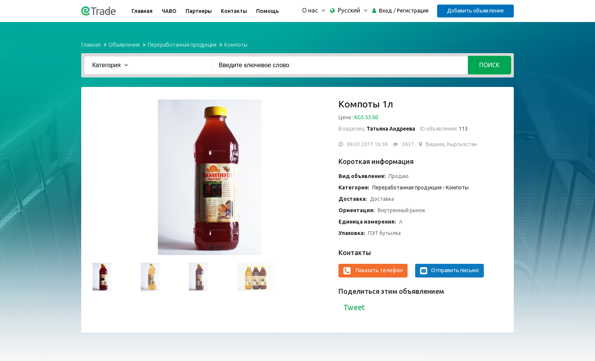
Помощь (267, 11)
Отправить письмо (449, 270)
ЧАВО (169, 11)
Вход (385, 11)
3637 (408, 144)
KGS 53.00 (366, 117)
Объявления (124, 45)
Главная (142, 11)
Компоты (235, 45)
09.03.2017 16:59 (367, 144)
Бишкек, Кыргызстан (451, 144)
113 (463, 129)
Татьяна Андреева (391, 129)
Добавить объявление (475, 11)
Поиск (489, 64)
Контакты (234, 11)
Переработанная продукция (182, 45)
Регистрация (412, 11)
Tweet (354, 307)
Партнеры (199, 11)
